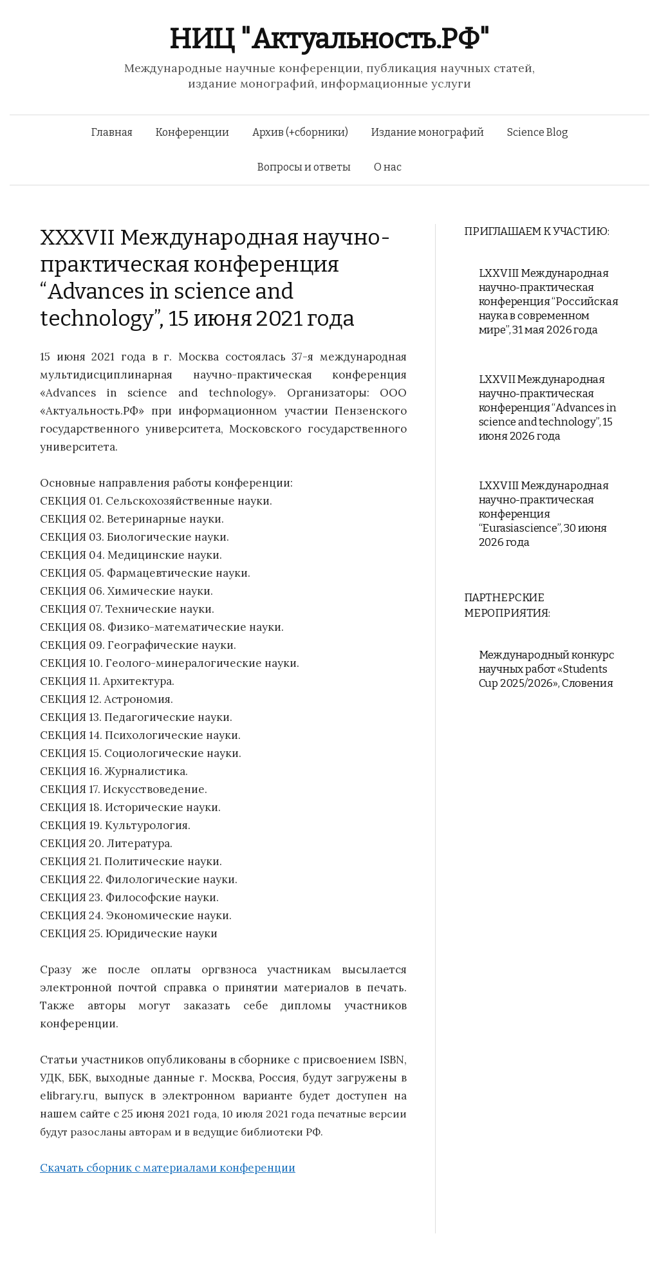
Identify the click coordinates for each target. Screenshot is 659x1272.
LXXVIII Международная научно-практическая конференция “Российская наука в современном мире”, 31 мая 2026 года (548, 302)
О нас (388, 167)
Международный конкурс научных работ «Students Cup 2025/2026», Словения (547, 669)
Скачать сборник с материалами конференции (167, 1168)
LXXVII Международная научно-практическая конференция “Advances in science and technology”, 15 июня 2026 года (548, 408)
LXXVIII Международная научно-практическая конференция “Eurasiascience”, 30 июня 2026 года (544, 514)
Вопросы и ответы (304, 167)
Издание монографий (427, 132)
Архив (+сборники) (300, 132)
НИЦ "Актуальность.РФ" (329, 39)
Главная (112, 132)
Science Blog (537, 132)
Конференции (192, 132)
